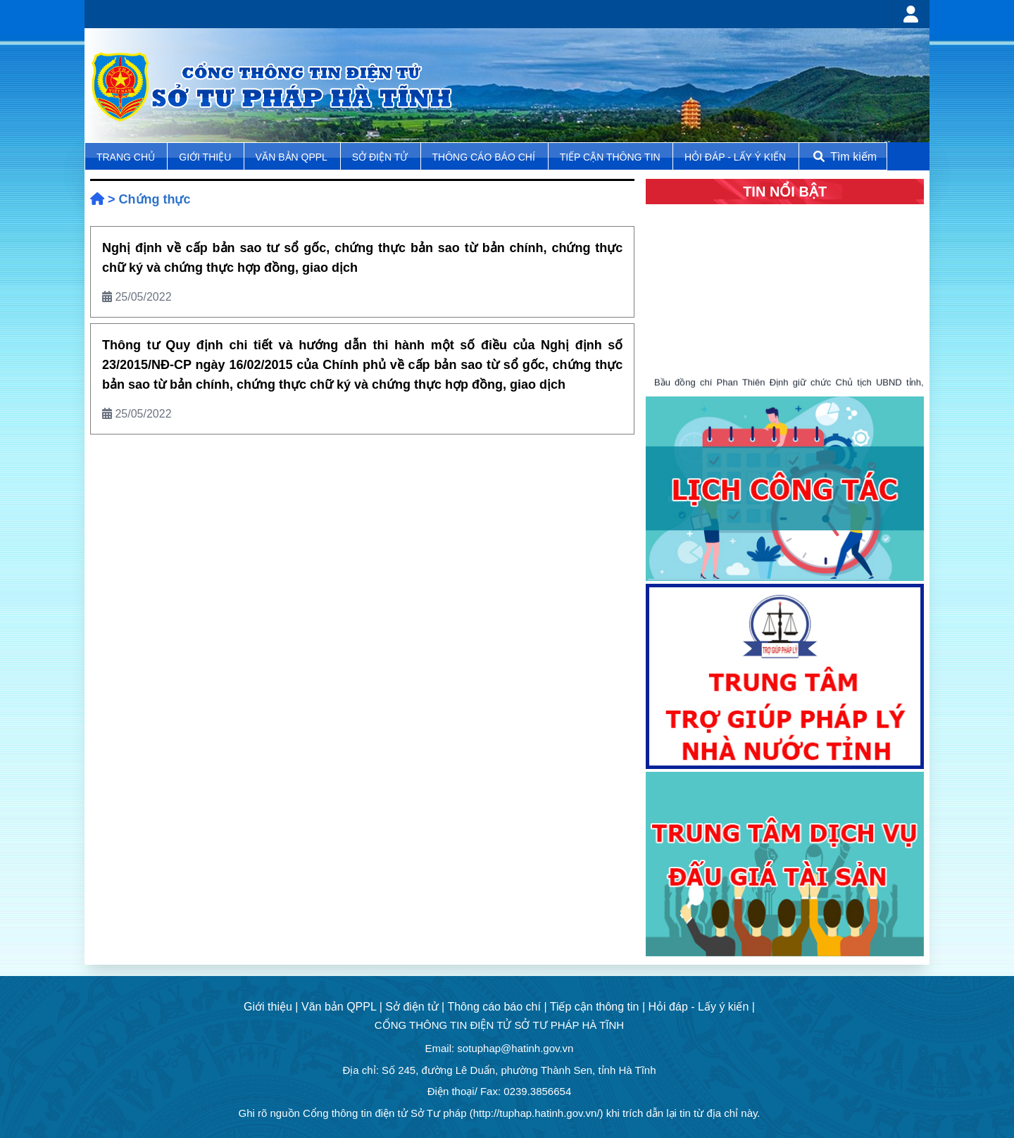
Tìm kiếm (843, 157)
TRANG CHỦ (127, 157)
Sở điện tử (381, 157)
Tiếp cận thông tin (611, 157)
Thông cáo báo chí (483, 157)
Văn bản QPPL (291, 157)
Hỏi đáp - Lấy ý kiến (735, 157)
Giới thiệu (206, 157)
